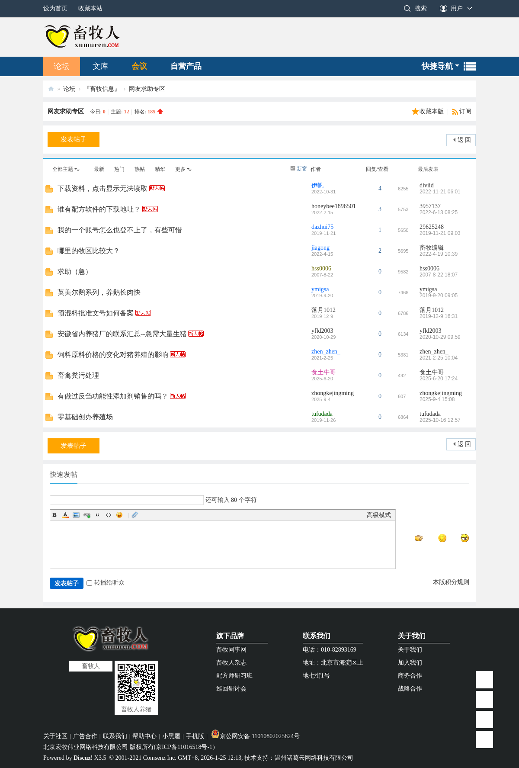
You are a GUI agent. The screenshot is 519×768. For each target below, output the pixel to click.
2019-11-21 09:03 (440, 233)
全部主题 (62, 169)
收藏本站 (90, 8)
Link (87, 515)
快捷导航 (437, 66)
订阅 (465, 111)
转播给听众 (105, 582)
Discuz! (83, 758)
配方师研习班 (234, 675)
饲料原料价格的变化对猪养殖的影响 (113, 354)
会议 (139, 66)
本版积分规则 (451, 582)
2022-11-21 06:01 (440, 192)
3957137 (430, 206)
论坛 (61, 66)
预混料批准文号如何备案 (96, 313)
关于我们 (412, 635)
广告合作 (85, 736)
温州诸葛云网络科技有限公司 (314, 758)
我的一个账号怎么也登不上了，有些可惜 (120, 230)
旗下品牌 (230, 635)
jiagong (320, 247)
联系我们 (316, 635)
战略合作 (410, 688)
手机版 (195, 736)
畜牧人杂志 (231, 662)
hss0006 (321, 268)
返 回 (464, 140)
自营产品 (186, 66)
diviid (427, 185)
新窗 (302, 169)
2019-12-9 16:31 (439, 316)
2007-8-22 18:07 (439, 275)
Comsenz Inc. (159, 758)
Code (108, 515)
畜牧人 (51, 89)
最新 (99, 169)
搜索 (421, 8)
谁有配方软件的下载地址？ (99, 209)
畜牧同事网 (231, 649)
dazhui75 (322, 227)
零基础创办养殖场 (85, 417)
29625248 (432, 227)
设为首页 (55, 8)
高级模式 (379, 515)
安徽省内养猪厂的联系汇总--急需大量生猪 (122, 333)
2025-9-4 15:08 (437, 399)
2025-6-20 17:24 (439, 379)
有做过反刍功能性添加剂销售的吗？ (113, 396)
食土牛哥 (323, 372)
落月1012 (323, 310)
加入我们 (410, 662)
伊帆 (317, 185)
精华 (160, 169)
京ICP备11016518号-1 (184, 747)
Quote (97, 515)
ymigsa (320, 289)
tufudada (322, 414)
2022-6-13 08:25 (439, 212)
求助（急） (75, 271)
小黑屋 (171, 736)
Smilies (119, 515)
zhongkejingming (332, 393)
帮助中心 (144, 736)
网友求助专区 (147, 89)
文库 (100, 66)
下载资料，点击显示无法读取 (102, 188)
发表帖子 (73, 139)
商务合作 (410, 675)
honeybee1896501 (333, 206)
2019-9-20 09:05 (439, 295)
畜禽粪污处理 (78, 375)
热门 (119, 169)
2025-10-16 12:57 (440, 420)
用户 (457, 8)
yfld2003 (322, 331)
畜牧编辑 (432, 247)
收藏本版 (432, 111)
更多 (180, 169)
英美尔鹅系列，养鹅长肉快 (99, 292)
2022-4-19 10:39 (439, 254)
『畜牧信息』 (102, 89)
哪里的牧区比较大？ (89, 250)
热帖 (140, 169)
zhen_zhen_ (325, 351)
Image (76, 515)
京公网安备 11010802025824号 (255, 736)
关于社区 (55, 736)
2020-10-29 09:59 (440, 337)
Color (65, 515)
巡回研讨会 (231, 688)
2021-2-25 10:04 (439, 358)
